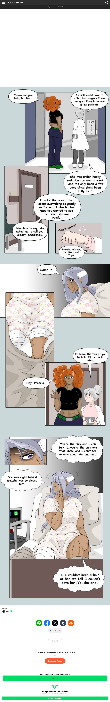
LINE (39, 623)
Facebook (47, 623)
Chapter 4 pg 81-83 (15, 2)
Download (55, 678)
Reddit (71, 623)
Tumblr (63, 623)
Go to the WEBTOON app (55, 698)
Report (55, 641)
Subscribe (56, 630)
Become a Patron (55, 661)
